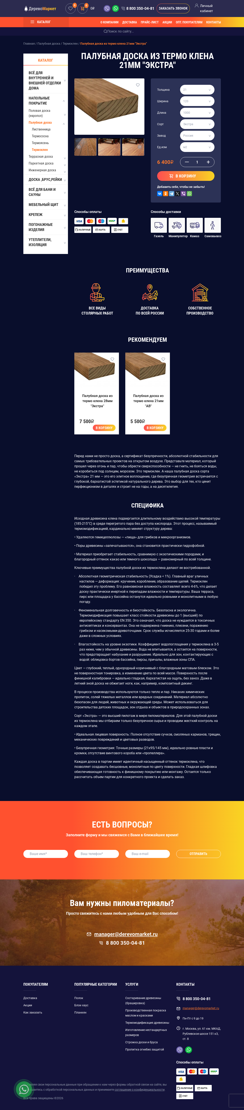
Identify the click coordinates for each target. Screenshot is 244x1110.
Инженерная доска (42, 170)
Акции (167, 22)
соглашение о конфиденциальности (140, 1089)
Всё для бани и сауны (47, 192)
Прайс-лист (150, 22)
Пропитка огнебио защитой (144, 1049)
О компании (109, 22)
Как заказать (32, 1012)
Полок (78, 998)
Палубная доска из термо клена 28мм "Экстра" (97, 401)
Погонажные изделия (47, 227)
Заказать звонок (173, 8)
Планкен (80, 1012)
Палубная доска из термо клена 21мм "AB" (148, 401)
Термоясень (40, 143)
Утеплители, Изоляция (47, 242)
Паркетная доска (41, 163)
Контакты (213, 22)
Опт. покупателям (189, 22)
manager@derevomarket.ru (122, 934)
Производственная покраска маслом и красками (145, 1013)
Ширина (162, 101)
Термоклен (40, 150)
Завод (161, 135)
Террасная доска (41, 157)
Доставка (129, 22)
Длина (161, 112)
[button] (78, 147)
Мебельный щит (47, 204)
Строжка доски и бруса (141, 1042)
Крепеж (47, 214)
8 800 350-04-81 (140, 8)
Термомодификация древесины (147, 1022)
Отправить (198, 854)
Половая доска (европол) (39, 113)
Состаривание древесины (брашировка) (143, 1000)
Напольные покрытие (47, 100)
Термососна (40, 136)
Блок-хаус (81, 1005)
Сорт (160, 124)
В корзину (104, 428)
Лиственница (41, 129)
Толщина (163, 89)
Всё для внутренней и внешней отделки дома (47, 80)
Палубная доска (40, 122)
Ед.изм (162, 147)
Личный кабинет (206, 8)
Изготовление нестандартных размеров (146, 1032)
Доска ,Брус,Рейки (47, 179)
